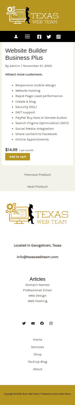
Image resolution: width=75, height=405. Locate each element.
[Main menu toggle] (27, 36)
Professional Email (37, 290)
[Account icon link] (16, 36)
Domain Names (37, 285)
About (37, 369)
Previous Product (37, 175)
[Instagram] (58, 36)
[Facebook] (39, 36)
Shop (38, 354)
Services (37, 347)
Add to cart (17, 157)
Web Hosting (37, 301)
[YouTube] (33, 323)
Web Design (37, 295)
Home (37, 339)
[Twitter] (49, 36)
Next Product (37, 186)
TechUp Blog (37, 362)
